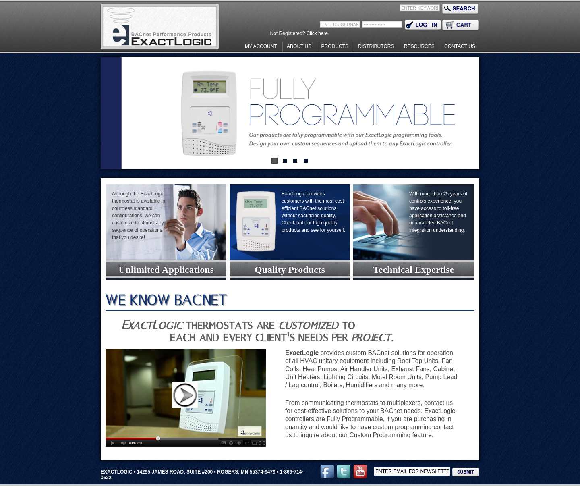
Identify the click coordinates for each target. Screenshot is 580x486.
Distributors (376, 46)
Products (334, 46)
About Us (299, 46)
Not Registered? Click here (299, 33)
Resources (419, 46)
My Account (261, 46)
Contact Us (459, 46)
